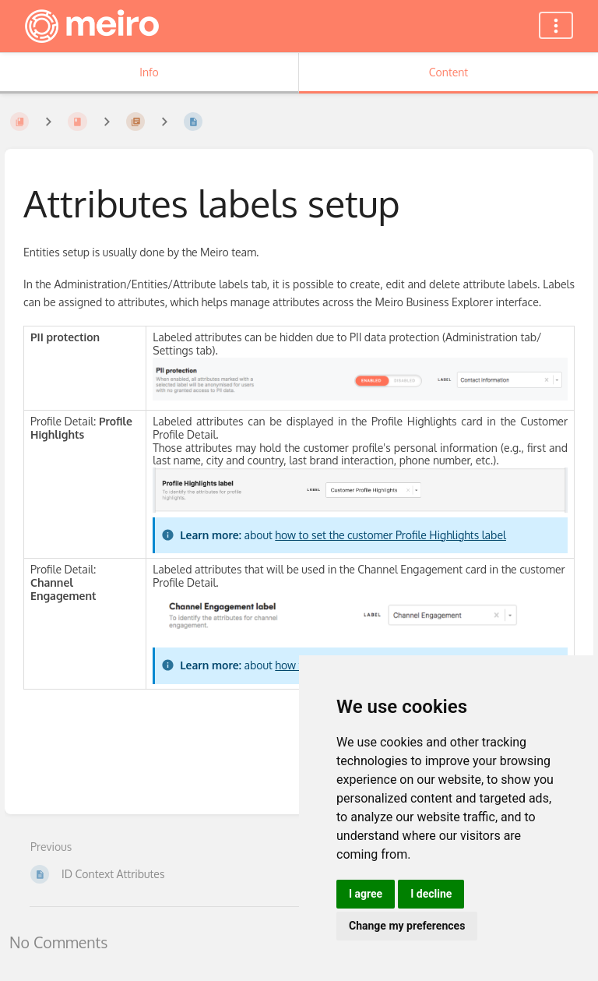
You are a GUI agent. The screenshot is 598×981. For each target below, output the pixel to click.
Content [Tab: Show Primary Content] (448, 72)
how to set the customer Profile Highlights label (390, 535)
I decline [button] (431, 893)
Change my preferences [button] (407, 925)
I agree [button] (365, 893)
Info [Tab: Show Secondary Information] (149, 72)
